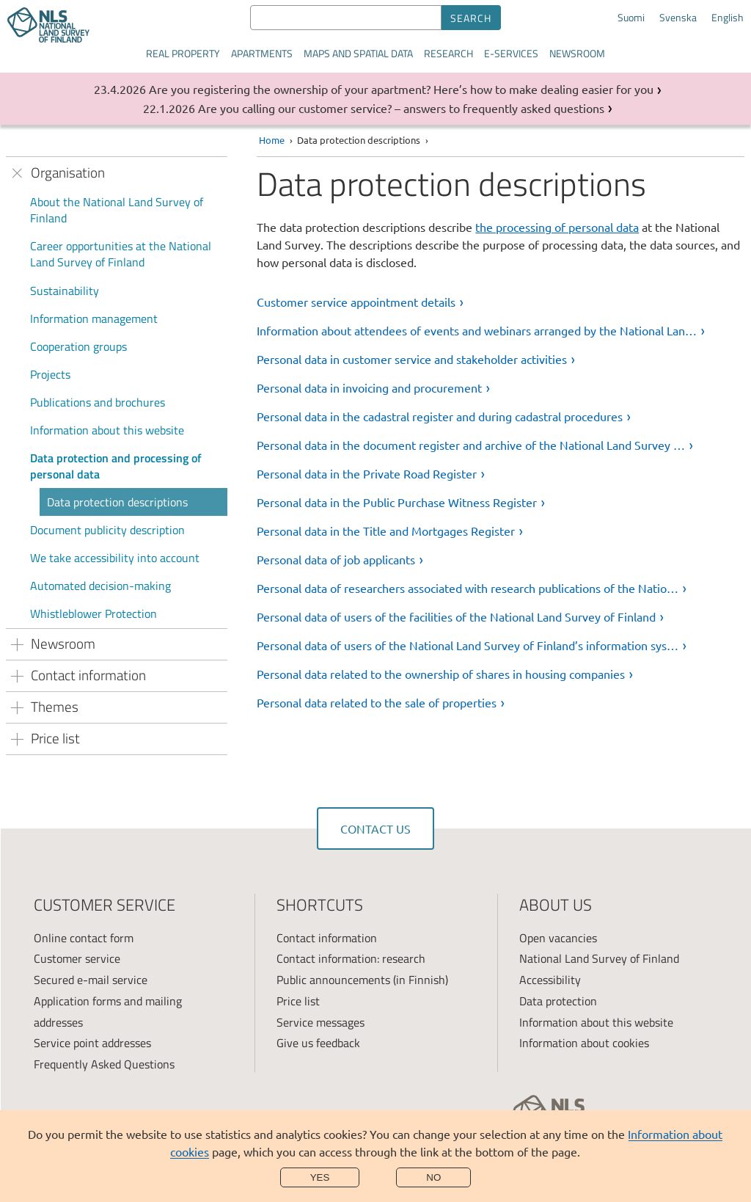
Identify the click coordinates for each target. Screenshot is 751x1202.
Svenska (678, 18)
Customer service (77, 958)
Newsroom (577, 53)
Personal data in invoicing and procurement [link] (369, 387)
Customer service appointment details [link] (356, 301)
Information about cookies (584, 1043)
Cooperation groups (78, 346)
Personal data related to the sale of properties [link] (377, 702)
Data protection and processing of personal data (116, 466)
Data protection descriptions (117, 502)
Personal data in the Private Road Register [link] (367, 473)
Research (448, 53)
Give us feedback (318, 1043)
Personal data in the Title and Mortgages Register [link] (386, 530)
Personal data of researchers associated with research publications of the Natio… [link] (467, 587)
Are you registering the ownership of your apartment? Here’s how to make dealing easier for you (401, 88)
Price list (298, 1001)
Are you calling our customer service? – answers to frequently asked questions (401, 108)
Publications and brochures (97, 402)
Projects (50, 374)
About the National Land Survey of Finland (116, 210)
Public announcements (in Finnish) (362, 979)
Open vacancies (558, 938)
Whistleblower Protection (93, 613)
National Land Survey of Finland (599, 958)
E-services (511, 53)
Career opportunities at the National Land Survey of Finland (120, 254)
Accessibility (550, 979)
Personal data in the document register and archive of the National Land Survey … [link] (471, 444)
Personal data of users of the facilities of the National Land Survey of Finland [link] (456, 616)
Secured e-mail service (90, 979)
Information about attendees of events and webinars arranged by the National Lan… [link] (477, 330)
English (727, 18)
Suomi (631, 18)
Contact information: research (350, 958)
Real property (183, 53)
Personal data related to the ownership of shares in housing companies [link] (441, 673)
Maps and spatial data (358, 53)
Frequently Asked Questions (104, 1064)
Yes (320, 1177)
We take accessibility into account (114, 558)
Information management (94, 318)
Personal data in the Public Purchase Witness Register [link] (397, 502)
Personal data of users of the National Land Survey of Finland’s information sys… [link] (467, 645)
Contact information (326, 938)
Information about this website (107, 430)
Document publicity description (107, 530)
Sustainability (64, 290)
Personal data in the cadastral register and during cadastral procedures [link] (440, 416)
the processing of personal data (557, 226)
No (433, 1177)
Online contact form (83, 938)
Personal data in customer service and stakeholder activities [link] (412, 359)
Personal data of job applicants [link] (336, 559)
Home (272, 140)
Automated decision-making (100, 585)
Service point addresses (92, 1043)
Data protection (558, 1001)
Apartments (262, 53)
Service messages (320, 1022)
